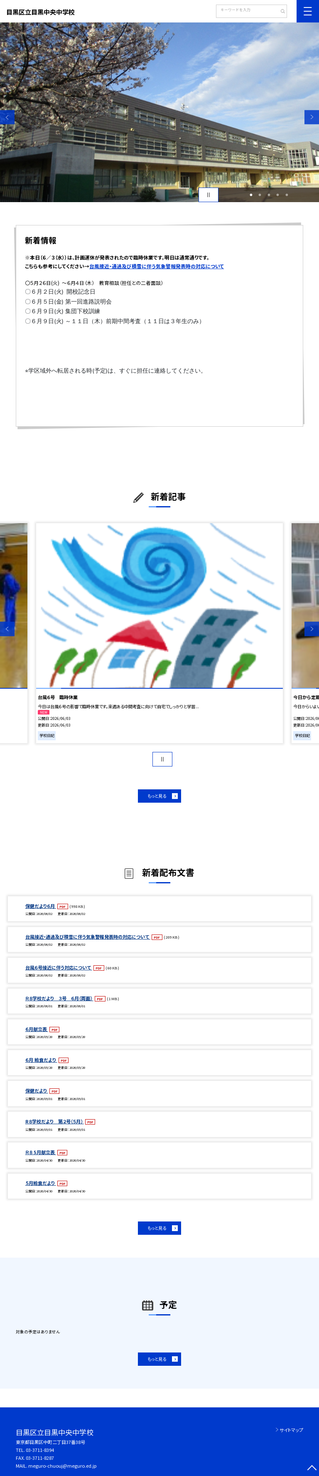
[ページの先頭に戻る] (311, 1468)
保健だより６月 (40, 905)
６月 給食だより (41, 1059)
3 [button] (268, 195)
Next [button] (311, 117)
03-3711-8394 (40, 1449)
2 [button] (260, 195)
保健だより (36, 1090)
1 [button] (251, 195)
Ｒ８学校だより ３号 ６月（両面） (59, 998)
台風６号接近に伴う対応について (58, 967)
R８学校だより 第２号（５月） (54, 1121)
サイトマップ (291, 1430)
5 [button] (286, 195)
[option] (159, 112)
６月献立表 (36, 1029)
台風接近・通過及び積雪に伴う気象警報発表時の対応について (156, 265)
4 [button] (278, 195)
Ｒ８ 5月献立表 (40, 1152)
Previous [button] (7, 117)
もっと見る (156, 796)
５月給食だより (40, 1182)
